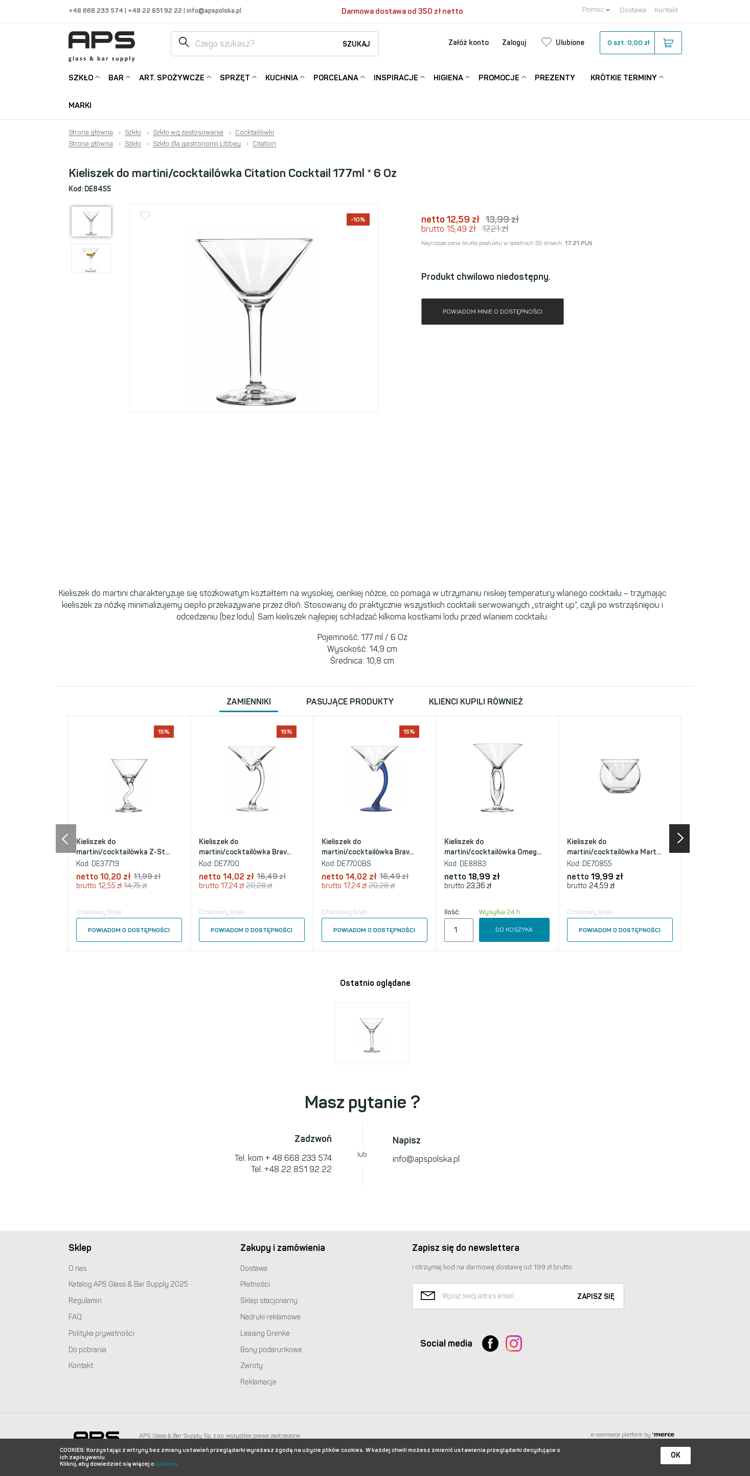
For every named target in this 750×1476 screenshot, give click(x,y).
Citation (264, 143)
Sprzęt (235, 77)
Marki (80, 105)
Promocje (499, 77)
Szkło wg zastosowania (188, 132)
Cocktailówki (254, 132)
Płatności (255, 1284)
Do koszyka (514, 929)
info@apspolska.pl (213, 10)
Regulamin (85, 1300)
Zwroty (251, 1365)
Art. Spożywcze (171, 77)
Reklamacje (258, 1382)
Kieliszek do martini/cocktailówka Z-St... (123, 847)
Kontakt (666, 10)
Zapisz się (596, 1296)
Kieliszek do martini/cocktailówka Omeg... (492, 847)
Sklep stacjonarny (269, 1300)
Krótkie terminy (623, 77)
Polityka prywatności (101, 1333)
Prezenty (555, 77)
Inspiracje (396, 77)
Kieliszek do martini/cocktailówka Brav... (245, 847)
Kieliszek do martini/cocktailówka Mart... (614, 847)
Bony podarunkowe (271, 1350)
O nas (77, 1268)
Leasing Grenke (265, 1333)
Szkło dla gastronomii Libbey (197, 143)
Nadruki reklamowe (270, 1317)
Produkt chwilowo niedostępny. (486, 276)
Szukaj (356, 44)
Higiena (448, 77)
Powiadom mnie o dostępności (492, 311)
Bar (116, 77)
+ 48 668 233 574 (298, 1158)
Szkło (81, 77)
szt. (640, 43)
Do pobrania (87, 1350)
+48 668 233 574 (97, 10)
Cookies (166, 1464)
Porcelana (335, 77)
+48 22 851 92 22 (156, 10)
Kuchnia (281, 77)
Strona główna (91, 132)
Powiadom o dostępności (129, 930)
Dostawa (633, 10)
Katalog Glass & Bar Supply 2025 (128, 1284)
